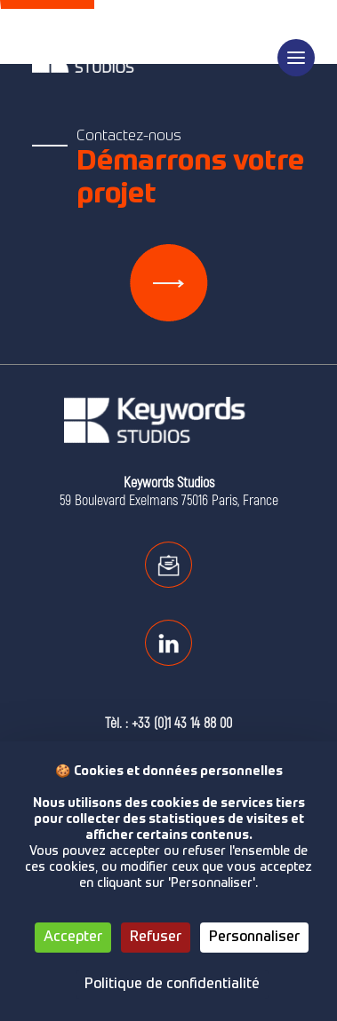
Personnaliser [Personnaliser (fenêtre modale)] (254, 937)
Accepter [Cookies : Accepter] (73, 937)
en (295, 10)
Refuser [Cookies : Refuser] (155, 937)
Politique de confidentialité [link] (172, 984)
